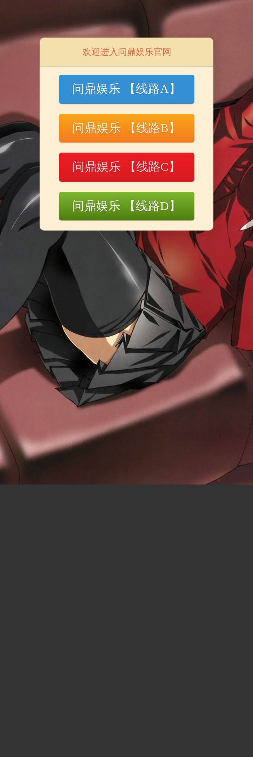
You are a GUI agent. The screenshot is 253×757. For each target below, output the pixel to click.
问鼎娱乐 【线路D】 (126, 205)
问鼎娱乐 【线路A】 (126, 88)
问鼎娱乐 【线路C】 (126, 166)
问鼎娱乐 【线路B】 (126, 127)
